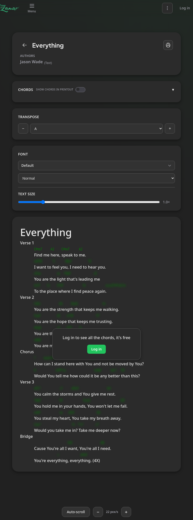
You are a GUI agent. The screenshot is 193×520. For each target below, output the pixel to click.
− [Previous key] (23, 128)
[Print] (168, 45)
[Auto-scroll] (76, 512)
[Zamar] (10, 8)
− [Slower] (98, 512)
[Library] (24, 45)
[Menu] (32, 8)
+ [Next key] (170, 128)
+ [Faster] (126, 512)
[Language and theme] (167, 8)
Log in (185, 8)
